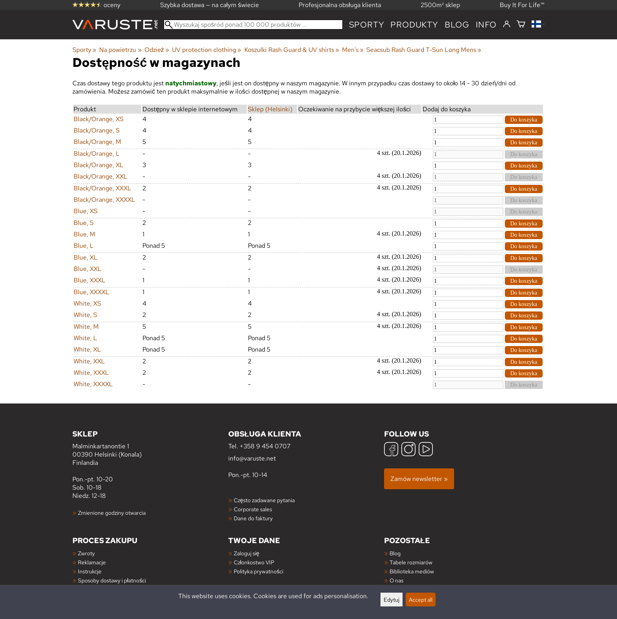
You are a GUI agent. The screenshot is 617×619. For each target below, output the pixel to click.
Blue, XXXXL (91, 292)
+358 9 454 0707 (265, 446)
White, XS (87, 303)
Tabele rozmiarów (411, 562)
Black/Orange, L (97, 153)
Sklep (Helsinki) (270, 109)
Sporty (366, 24)
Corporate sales (253, 509)
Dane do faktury (253, 518)
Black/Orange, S (97, 130)
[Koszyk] (521, 24)
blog (457, 24)
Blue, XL (86, 257)
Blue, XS (86, 211)
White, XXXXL (93, 384)
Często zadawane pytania (264, 500)
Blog (395, 553)
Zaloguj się (246, 553)
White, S (85, 315)
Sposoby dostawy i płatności (112, 580)
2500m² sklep (440, 5)
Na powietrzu (120, 50)
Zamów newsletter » (419, 479)
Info (486, 24)
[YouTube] (426, 450)
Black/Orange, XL (99, 165)
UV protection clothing (206, 50)
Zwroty (86, 553)
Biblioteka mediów (412, 571)
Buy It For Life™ (522, 5)
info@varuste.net (252, 458)
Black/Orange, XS (99, 119)
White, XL (87, 349)
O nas (396, 580)
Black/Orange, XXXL (102, 188)
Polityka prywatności (258, 571)
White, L (85, 338)
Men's (353, 50)
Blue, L (84, 245)
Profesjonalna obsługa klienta (340, 5)
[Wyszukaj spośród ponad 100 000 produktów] (253, 24)
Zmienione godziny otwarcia (112, 512)
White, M (86, 326)
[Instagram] (408, 450)
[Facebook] (391, 450)
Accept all (420, 599)
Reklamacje (92, 562)
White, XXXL (91, 372)
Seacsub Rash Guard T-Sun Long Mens (423, 50)
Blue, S (84, 223)
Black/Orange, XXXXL (104, 199)
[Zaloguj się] (506, 24)
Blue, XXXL (89, 280)
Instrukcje (90, 571)
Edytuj (391, 599)
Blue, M (84, 234)
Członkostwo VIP (254, 562)
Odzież (156, 50)
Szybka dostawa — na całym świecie (209, 5)
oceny (96, 5)
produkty (414, 24)
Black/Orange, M (97, 142)
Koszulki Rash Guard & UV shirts (291, 50)
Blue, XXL (88, 269)
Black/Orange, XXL (100, 176)
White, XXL (89, 361)
